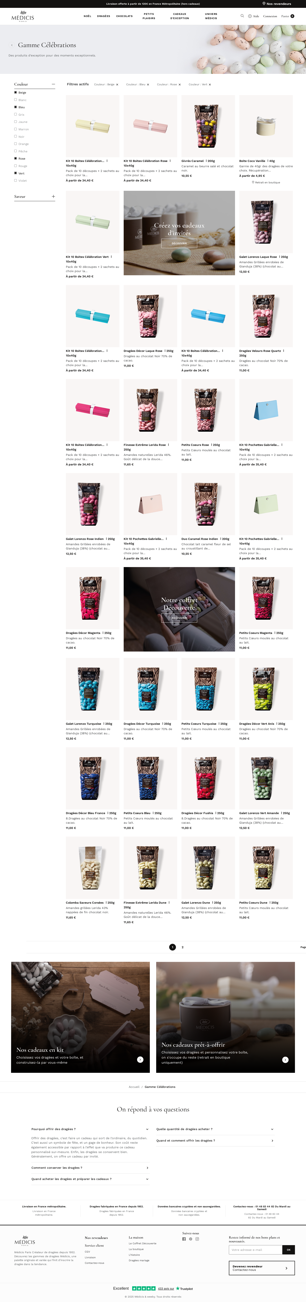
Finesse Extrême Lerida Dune (145, 902)
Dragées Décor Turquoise (142, 723)
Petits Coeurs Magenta (255, 633)
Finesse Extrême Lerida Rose (145, 445)
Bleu (21, 107)
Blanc (22, 100)
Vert (21, 173)
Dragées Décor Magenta (83, 633)
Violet (22, 180)
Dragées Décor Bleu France (85, 813)
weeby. (151, 1296)
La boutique (136, 1249)
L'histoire (134, 1254)
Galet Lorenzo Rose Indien (85, 539)
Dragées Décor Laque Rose (143, 351)
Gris (21, 114)
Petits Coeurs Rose (195, 445)
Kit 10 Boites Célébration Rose (145, 161)
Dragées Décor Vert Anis (256, 723)
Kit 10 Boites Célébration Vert (87, 256)
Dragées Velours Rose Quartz (260, 351)
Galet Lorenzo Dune (195, 902)
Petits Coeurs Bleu (137, 813)
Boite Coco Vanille (252, 161)
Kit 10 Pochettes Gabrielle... (259, 445)
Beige (22, 92)
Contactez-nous (94, 1262)
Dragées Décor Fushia (197, 813)
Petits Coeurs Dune (253, 902)
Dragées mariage (139, 1260)
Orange (23, 144)
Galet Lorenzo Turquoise (83, 723)
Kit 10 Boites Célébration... (85, 161)
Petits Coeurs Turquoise (198, 723)
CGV (87, 1251)
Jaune (22, 122)
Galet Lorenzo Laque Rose (258, 256)
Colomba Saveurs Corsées (84, 902)
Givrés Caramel (192, 161)
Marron (23, 129)
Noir (21, 136)
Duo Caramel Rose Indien (199, 539)
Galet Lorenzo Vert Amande (259, 813)
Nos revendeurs (96, 1238)
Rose (21, 158)
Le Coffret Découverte (142, 1243)
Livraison (90, 1257)
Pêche (22, 151)
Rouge (22, 166)
